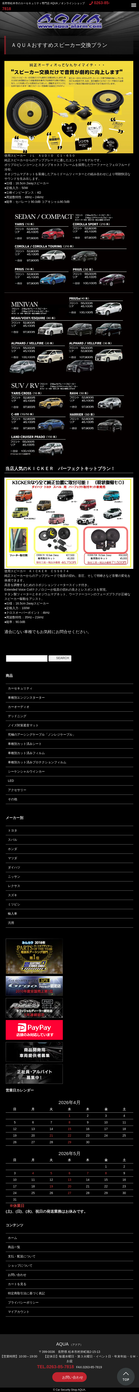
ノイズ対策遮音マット (23, 725)
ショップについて (20, 1265)
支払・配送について (22, 1256)
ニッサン (14, 876)
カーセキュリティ (20, 688)
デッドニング (17, 716)
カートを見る (17, 1284)
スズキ (12, 895)
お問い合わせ (17, 1275)
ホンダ (12, 849)
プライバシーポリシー (23, 1302)
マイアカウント (18, 1311)
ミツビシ (14, 904)
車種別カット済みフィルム (26, 753)
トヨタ (12, 830)
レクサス (14, 886)
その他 (12, 799)
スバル (12, 839)
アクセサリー (17, 790)
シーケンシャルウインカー (26, 771)
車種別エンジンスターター (26, 697)
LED (11, 780)
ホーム (12, 1238)
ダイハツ (14, 867)
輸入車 (12, 913)
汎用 (11, 923)
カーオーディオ (18, 707)
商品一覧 (14, 1247)
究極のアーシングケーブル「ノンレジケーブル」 (42, 734)
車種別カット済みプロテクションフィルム (37, 762)
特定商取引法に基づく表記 (26, 1293)
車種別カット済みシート (25, 743)
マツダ (12, 858)
